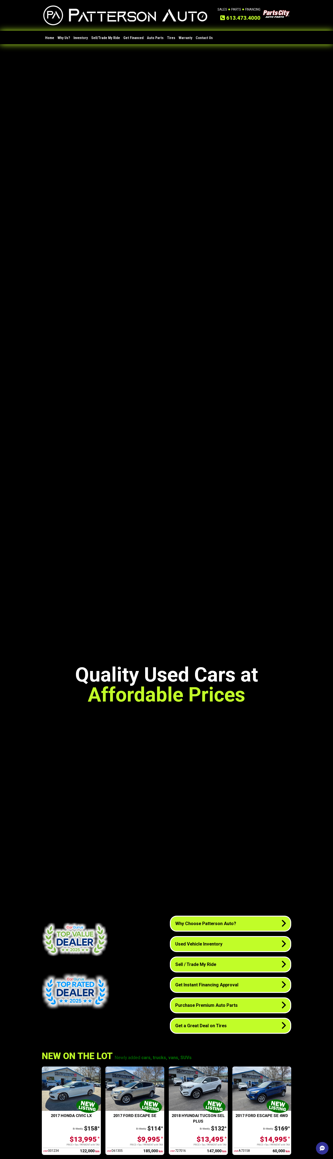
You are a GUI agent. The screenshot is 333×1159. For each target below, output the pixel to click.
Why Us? (64, 38)
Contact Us (204, 38)
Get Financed (133, 38)
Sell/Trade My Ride (105, 38)
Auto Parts (155, 38)
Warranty (185, 38)
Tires (171, 38)
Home (49, 38)
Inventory (80, 38)
